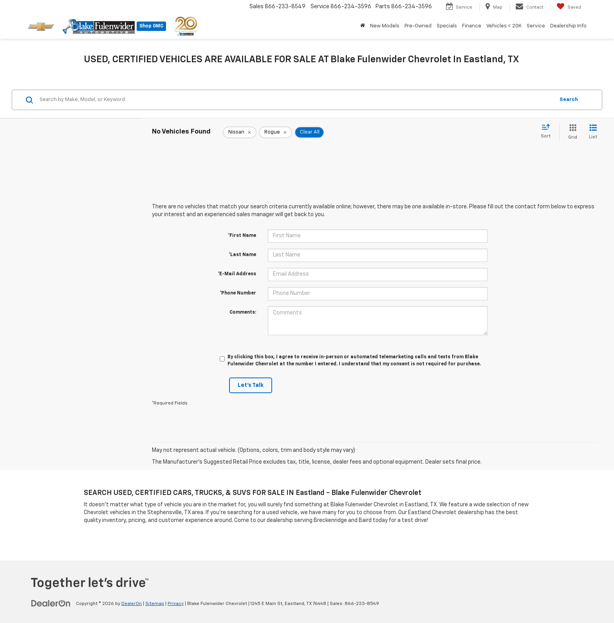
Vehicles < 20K (504, 26)
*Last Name (242, 255)
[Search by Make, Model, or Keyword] (296, 99)
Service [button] (536, 26)
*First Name (242, 235)
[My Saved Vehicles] (569, 7)
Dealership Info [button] (568, 26)
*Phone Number (238, 293)
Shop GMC (151, 26)
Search (569, 99)
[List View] (593, 132)
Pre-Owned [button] (418, 26)
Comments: (242, 312)
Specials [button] (447, 26)
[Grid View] (571, 132)
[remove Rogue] (275, 132)
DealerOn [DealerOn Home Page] (131, 603)
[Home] (362, 26)
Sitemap (154, 603)
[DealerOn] (51, 603)
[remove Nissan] (239, 132)
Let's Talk (251, 385)
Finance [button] (471, 26)
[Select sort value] (548, 131)
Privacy (176, 603)
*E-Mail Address (237, 274)
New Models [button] (384, 26)
